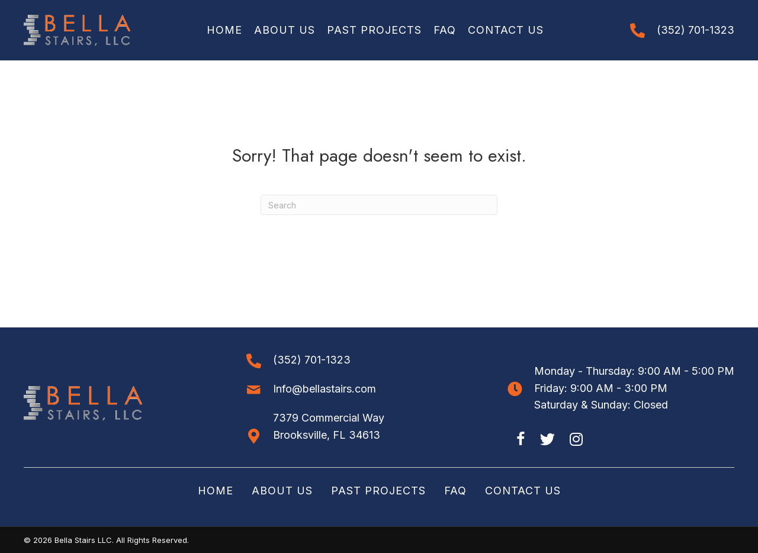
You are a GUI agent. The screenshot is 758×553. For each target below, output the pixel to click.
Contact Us (523, 490)
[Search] (379, 205)
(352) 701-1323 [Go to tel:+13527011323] (695, 30)
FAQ (455, 490)
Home (215, 490)
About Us (282, 490)
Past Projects (378, 490)
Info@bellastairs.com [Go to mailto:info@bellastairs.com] (324, 388)
